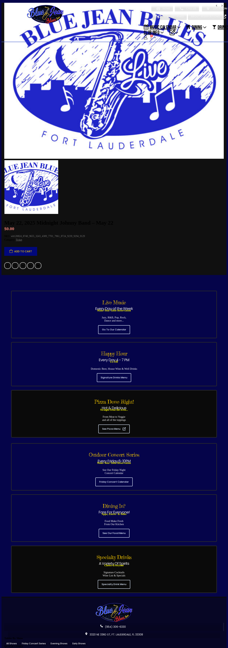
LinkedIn (23, 246)
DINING (194, 27)
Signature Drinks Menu (114, 358)
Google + (30, 246)
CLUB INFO (151, 32)
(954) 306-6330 (113, 608)
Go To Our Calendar (114, 310)
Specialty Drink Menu (114, 565)
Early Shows (79, 624)
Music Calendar (160, 27)
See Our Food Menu (114, 514)
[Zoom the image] (114, 585)
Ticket (19, 220)
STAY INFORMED (170, 16)
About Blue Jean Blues (19, 632)
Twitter (15, 246)
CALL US (188, 8)
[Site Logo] (45, 15)
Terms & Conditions (106, 640)
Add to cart (23, 232)
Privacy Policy (82, 640)
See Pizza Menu (114, 409)
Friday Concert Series (34, 624)
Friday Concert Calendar (114, 463)
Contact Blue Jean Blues (56, 640)
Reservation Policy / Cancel (21, 640)
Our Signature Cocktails (94, 632)
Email (38, 246)
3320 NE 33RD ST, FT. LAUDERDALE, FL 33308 (114, 616)
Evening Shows (59, 624)
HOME (163, 8)
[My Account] (145, 37)
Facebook (7, 246)
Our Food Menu (67, 632)
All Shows (11, 624)
